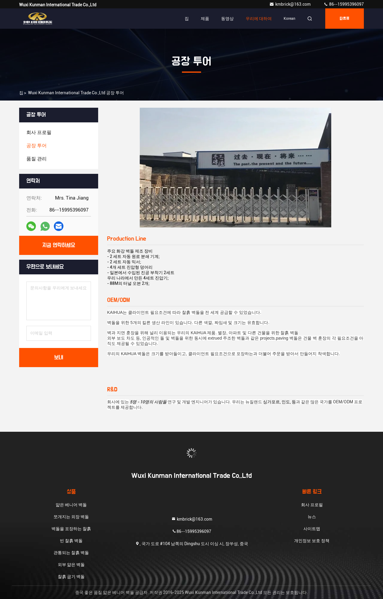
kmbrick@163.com (290, 4)
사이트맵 (311, 528)
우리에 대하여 (259, 18)
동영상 (227, 18)
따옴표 (344, 18)
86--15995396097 (343, 4)
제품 (205, 18)
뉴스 (312, 516)
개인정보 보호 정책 (311, 540)
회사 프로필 (312, 504)
